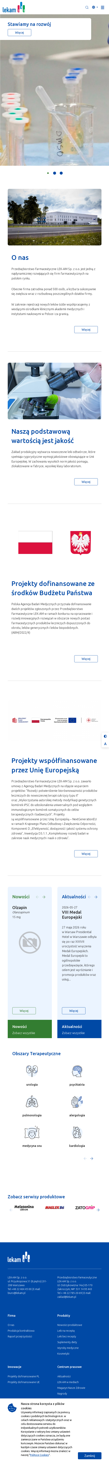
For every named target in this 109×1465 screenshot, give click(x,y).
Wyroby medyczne (68, 1347)
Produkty (63, 1315)
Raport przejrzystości (20, 1336)
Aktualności (64, 1376)
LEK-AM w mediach (68, 1382)
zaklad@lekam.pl (66, 1296)
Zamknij (89, 1455)
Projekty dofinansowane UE (24, 1382)
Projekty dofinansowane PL (23, 1376)
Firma (11, 1315)
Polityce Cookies (39, 1455)
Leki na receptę (66, 1330)
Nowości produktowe (69, 1325)
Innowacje (14, 1366)
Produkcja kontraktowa (21, 1330)
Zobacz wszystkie (23, 1033)
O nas (11, 1325)
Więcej (19, 32)
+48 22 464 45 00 (21, 1289)
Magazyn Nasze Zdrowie (71, 1387)
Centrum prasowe (69, 1366)
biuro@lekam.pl (16, 1293)
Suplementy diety (67, 1342)
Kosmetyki (63, 1353)
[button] (87, 7)
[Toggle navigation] (102, 7)
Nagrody (62, 1393)
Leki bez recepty (66, 1336)
